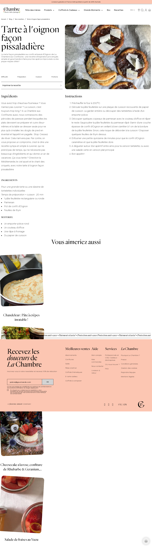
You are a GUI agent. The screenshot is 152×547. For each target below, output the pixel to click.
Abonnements (71, 355)
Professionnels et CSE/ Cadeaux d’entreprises (112, 357)
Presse (123, 360)
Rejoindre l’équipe (128, 372)
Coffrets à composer (73, 381)
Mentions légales (127, 377)
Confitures (69, 359)
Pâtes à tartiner (71, 368)
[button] (146, 541)
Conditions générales (129, 364)
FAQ (107, 369)
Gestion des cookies (129, 368)
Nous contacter (97, 366)
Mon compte (97, 355)
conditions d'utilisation (16, 388)
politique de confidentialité (41, 386)
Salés (67, 364)
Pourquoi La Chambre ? (130, 355)
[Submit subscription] (47, 382)
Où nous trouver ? (112, 364)
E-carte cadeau (71, 377)
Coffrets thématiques (73, 372)
